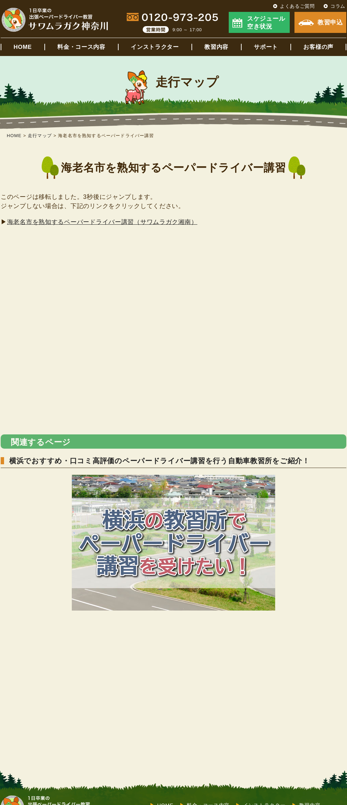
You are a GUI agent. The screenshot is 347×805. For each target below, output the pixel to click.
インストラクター (155, 47)
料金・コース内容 (81, 47)
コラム (337, 6)
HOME (23, 47)
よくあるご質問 (297, 6)
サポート (266, 47)
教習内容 (216, 47)
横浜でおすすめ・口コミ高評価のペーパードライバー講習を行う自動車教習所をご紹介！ (159, 461)
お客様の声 (318, 47)
